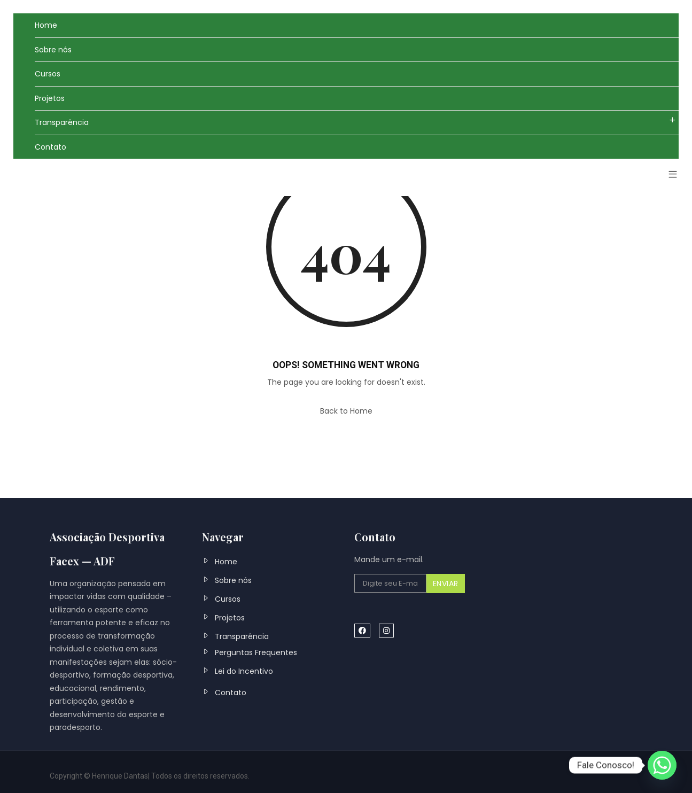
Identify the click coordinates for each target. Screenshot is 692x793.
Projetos (50, 98)
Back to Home (346, 411)
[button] (669, 175)
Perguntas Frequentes (256, 652)
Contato (50, 147)
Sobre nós (53, 49)
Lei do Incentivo (244, 671)
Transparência (62, 122)
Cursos (47, 73)
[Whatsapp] (662, 765)
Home (46, 25)
